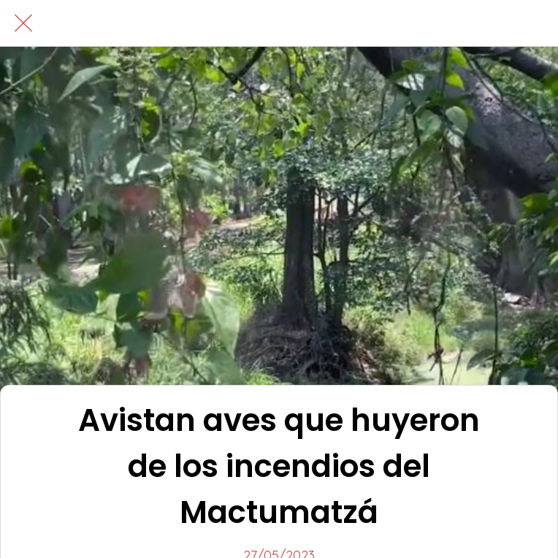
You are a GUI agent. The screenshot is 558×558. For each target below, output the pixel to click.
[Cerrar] (23, 23)
